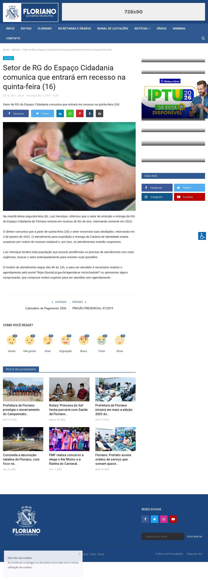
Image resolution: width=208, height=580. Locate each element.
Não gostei (29, 351)
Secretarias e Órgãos (74, 28)
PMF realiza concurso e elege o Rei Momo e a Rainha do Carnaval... (66, 459)
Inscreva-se (194, 536)
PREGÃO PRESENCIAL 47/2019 (92, 308)
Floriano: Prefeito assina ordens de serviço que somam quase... (113, 459)
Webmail (179, 28)
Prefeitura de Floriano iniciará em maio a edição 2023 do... (114, 410)
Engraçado (65, 351)
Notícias (16, 49)
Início (10, 28)
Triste (101, 351)
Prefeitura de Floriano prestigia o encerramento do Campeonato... (21, 410)
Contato (13, 38)
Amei (48, 351)
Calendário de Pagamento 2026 (45, 308)
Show (119, 351)
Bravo (83, 351)
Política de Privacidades (169, 553)
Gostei (11, 351)
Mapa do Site (194, 553)
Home (6, 49)
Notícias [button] (142, 28)
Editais (26, 28)
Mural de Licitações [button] (112, 28)
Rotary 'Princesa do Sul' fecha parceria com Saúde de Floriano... (68, 410)
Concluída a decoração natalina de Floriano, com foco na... (21, 459)
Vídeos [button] (162, 28)
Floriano (45, 28)
